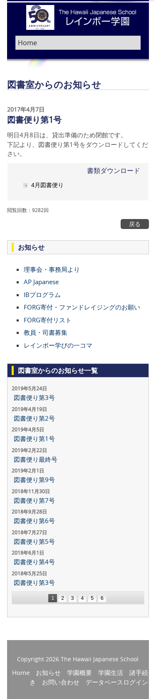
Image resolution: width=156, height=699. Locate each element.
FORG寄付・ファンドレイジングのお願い (82, 307)
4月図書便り (47, 185)
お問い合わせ (60, 682)
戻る (135, 224)
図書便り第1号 (34, 438)
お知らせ (48, 672)
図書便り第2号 (34, 418)
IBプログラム (42, 294)
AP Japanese (41, 282)
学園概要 (79, 672)
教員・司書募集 (45, 332)
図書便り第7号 (34, 500)
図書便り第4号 (34, 562)
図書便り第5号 (34, 541)
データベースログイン (117, 682)
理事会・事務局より (52, 269)
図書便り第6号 (34, 520)
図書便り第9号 (34, 479)
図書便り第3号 (34, 397)
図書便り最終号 (35, 459)
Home (21, 672)
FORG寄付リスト (48, 320)
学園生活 (110, 672)
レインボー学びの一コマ (58, 345)
